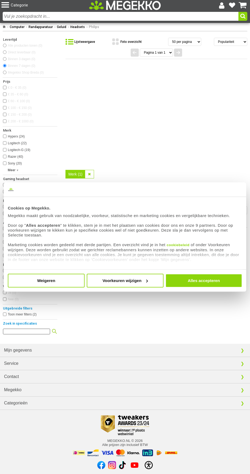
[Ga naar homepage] (4, 27)
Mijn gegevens (18, 350)
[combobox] (120, 16)
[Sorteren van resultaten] (230, 42)
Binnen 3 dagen (21, 59)
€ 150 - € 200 (20, 114)
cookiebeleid (178, 245)
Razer (15, 157)
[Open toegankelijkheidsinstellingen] (149, 465)
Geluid (61, 27)
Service (11, 363)
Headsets (77, 27)
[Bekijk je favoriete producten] (232, 5)
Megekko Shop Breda (26, 72)
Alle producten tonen (25, 45)
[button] (42, 5)
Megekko (13, 389)
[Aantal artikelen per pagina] (184, 42)
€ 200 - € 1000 (20, 121)
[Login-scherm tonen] (221, 5)
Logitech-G (19, 150)
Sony (15, 163)
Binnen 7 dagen (21, 66)
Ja (12, 292)
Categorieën (15, 403)
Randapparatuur (41, 27)
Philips (94, 27)
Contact (11, 376)
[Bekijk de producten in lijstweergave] (80, 42)
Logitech (17, 143)
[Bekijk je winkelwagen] (242, 5)
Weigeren (46, 280)
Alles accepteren (204, 280)
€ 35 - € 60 (18, 94)
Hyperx (16, 136)
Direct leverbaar (22, 52)
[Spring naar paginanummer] (156, 53)
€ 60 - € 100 (19, 101)
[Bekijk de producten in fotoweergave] (127, 42)
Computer (17, 27)
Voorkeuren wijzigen (125, 280)
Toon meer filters (22, 314)
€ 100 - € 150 (20, 108)
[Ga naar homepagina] (124, 5)
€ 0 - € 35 (17, 88)
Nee (13, 299)
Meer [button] (11, 170)
